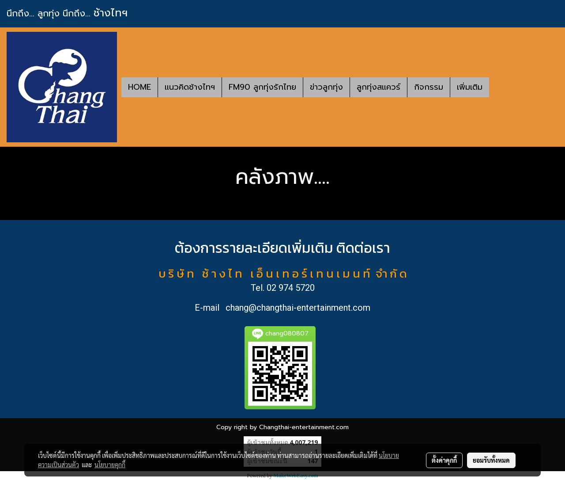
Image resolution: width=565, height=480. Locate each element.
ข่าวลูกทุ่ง (326, 87)
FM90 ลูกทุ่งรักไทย (262, 87)
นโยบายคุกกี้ (109, 465)
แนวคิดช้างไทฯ (190, 87)
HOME (139, 87)
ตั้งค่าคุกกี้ (444, 460)
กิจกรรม (428, 87)
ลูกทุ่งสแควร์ (378, 87)
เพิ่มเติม (469, 87)
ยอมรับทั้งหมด (491, 460)
